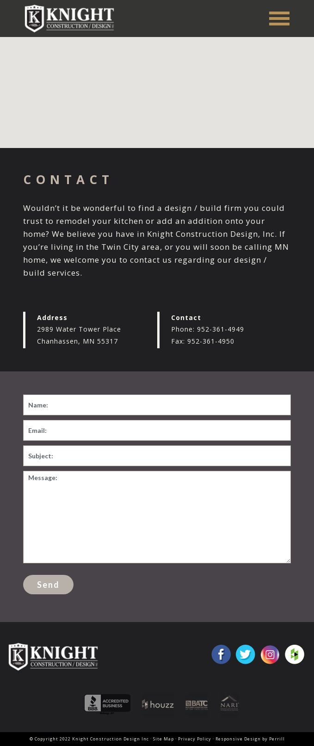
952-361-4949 (220, 329)
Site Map (163, 739)
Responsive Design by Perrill (250, 739)
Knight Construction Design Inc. (72, 18)
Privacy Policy (194, 739)
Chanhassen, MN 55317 (77, 341)
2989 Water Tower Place (79, 329)
